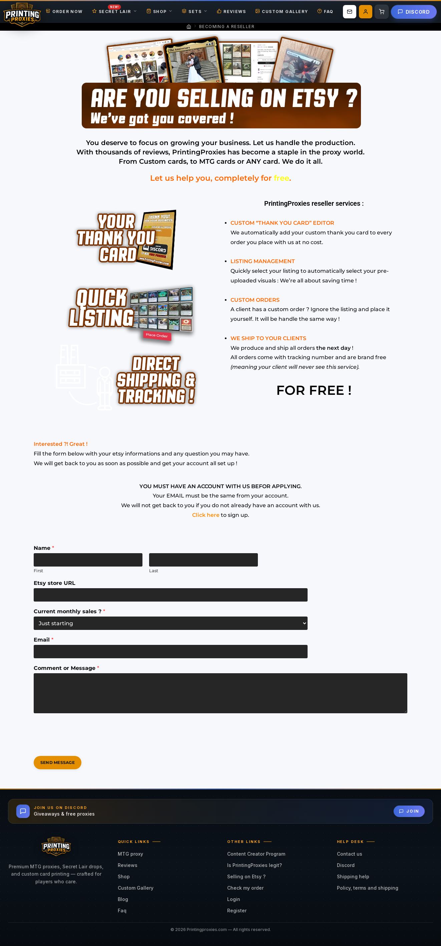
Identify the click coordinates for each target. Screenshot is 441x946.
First (38, 570)
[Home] (188, 26)
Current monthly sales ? (69, 611)
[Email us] (349, 11)
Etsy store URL (54, 583)
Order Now (64, 12)
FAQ (325, 12)
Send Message (57, 762)
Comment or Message (66, 668)
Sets (194, 12)
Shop (159, 12)
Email (43, 640)
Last (153, 570)
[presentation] (84, 745)
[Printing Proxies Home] (22, 12)
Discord (414, 12)
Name (44, 548)
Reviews (231, 12)
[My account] (365, 11)
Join (409, 811)
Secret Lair (114, 12)
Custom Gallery (281, 12)
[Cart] (381, 11)
